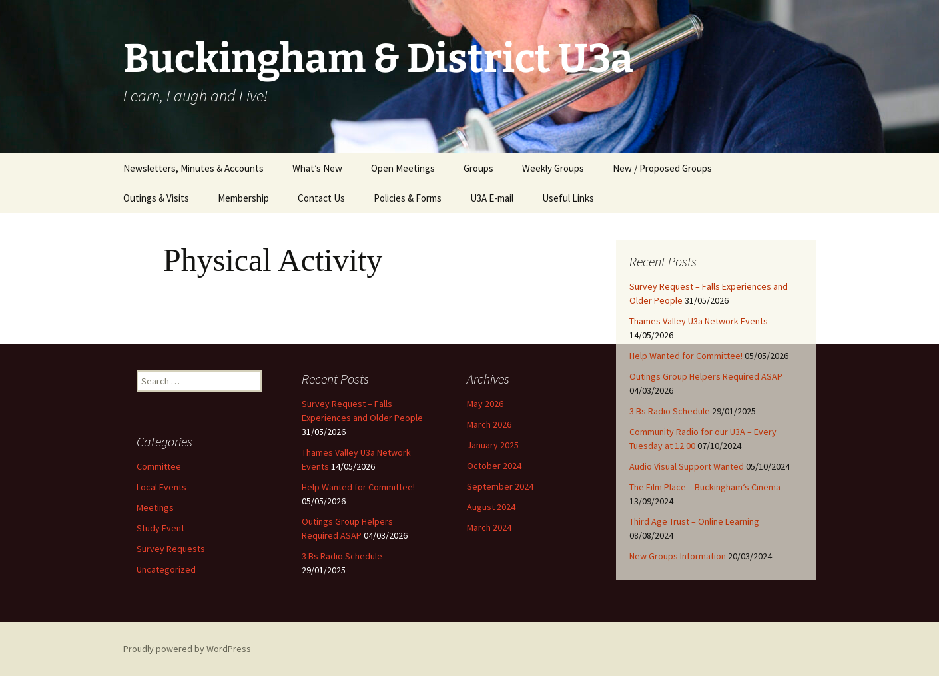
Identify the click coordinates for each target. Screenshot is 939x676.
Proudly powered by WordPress (187, 649)
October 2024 (494, 466)
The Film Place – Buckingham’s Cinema (705, 487)
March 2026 (489, 424)
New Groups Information (677, 556)
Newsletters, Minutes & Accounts (193, 168)
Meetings (155, 507)
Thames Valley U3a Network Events (698, 321)
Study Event (160, 528)
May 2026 (485, 404)
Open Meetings (403, 168)
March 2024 (489, 527)
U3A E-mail (491, 198)
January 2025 (493, 445)
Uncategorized (166, 569)
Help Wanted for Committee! (686, 356)
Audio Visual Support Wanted (686, 466)
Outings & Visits (156, 198)
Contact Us (321, 198)
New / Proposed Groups (662, 168)
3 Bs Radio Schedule (669, 411)
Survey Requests (171, 549)
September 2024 (500, 486)
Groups (478, 168)
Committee (159, 466)
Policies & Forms (408, 198)
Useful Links (568, 198)
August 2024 (491, 507)
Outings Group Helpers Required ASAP (705, 376)
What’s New (317, 168)
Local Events (161, 487)
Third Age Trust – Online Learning (694, 521)
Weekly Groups (553, 168)
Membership (243, 198)
